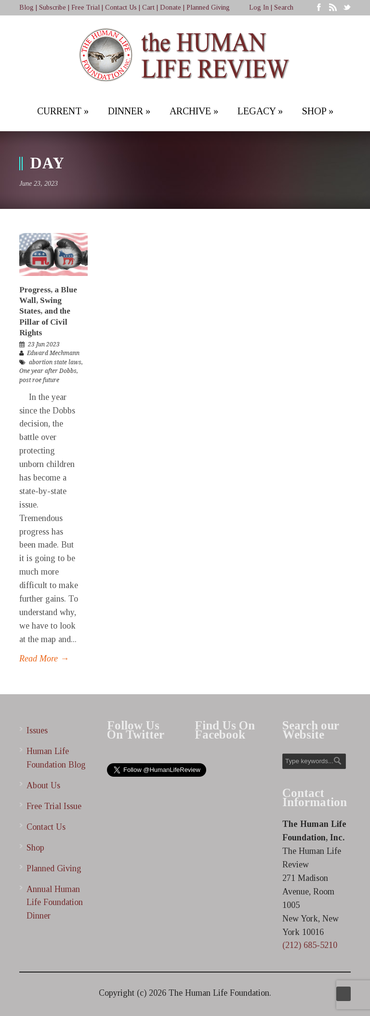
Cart (148, 7)
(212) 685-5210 (309, 945)
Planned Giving (208, 7)
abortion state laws (55, 362)
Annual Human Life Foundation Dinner (54, 902)
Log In (259, 7)
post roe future (39, 380)
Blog (26, 7)
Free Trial (85, 7)
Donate (170, 7)
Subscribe (52, 7)
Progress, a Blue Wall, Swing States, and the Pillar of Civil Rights (48, 311)
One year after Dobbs (48, 371)
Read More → (44, 658)
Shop (35, 847)
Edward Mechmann (53, 353)
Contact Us (121, 7)
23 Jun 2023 (44, 344)
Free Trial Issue (53, 806)
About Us (43, 785)
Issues (37, 730)
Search (283, 7)
